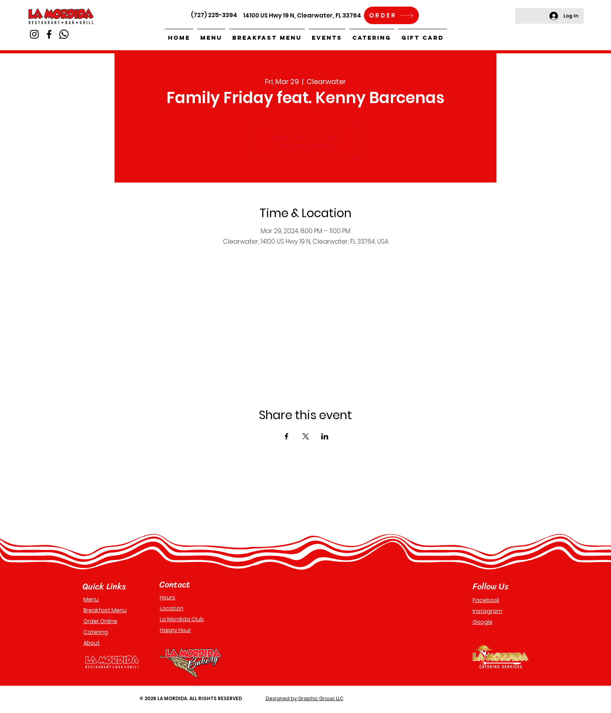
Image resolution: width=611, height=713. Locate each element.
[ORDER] (391, 15)
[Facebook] (49, 34)
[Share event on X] (305, 436)
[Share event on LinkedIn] (324, 436)
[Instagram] (34, 34)
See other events (305, 145)
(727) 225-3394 (214, 15)
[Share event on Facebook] (286, 436)
